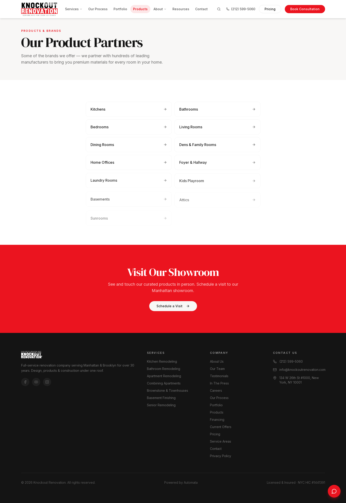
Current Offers (220, 427)
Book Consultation (305, 9)
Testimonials (219, 376)
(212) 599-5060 (240, 9)
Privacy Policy (220, 456)
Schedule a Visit (173, 306)
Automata (191, 482)
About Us (217, 361)
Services (73, 9)
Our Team (217, 369)
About (160, 9)
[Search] (218, 9)
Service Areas (220, 441)
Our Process (98, 9)
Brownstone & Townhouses (167, 390)
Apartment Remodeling (164, 376)
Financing (217, 419)
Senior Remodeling (161, 405)
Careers (216, 390)
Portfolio (120, 9)
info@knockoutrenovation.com (299, 370)
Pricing (270, 9)
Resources (180, 9)
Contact (201, 9)
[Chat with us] (334, 491)
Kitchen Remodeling (162, 361)
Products (140, 9)
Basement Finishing (161, 398)
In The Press (219, 383)
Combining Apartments (164, 383)
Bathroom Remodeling (163, 369)
